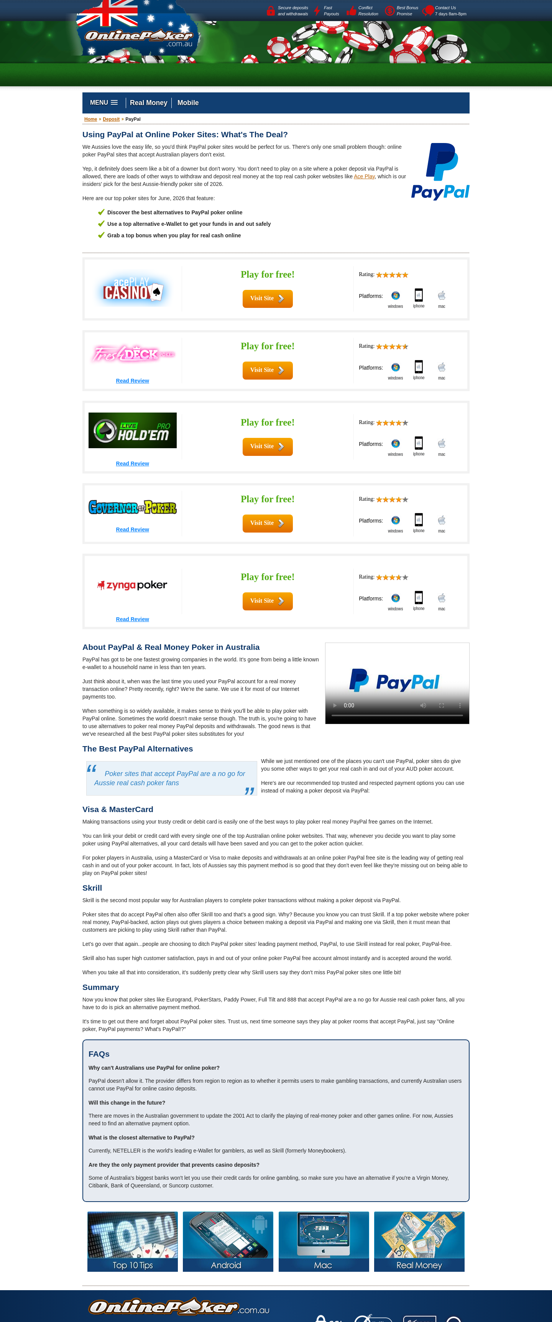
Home (90, 119)
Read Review (132, 381)
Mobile (188, 103)
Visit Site (262, 298)
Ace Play (364, 176)
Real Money (149, 103)
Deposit (111, 119)
